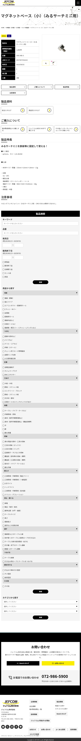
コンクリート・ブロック (12, 392)
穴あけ (6, 379)
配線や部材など (9, 337)
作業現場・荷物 (9, 415)
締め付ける (8, 566)
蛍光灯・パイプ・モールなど (14, 465)
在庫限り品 (7, 270)
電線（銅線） (8, 299)
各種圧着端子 (8, 368)
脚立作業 (7, 468)
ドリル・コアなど (10, 345)
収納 (5, 437)
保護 (5, 406)
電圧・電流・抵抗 (10, 508)
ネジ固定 (7, 575)
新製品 (6, 263)
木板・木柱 (7, 384)
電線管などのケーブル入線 (13, 535)
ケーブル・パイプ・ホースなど (14, 411)
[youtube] (3, 731)
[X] (6, 731)
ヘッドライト (8, 488)
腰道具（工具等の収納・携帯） (14, 461)
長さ (5, 519)
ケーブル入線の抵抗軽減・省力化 (15, 542)
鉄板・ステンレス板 (11, 388)
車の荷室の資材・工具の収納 (14, 442)
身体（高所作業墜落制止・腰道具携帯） (18, 423)
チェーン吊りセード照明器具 (14, 352)
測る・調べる (9, 499)
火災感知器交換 (9, 359)
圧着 (5, 363)
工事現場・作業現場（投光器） (14, 492)
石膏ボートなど (9, 325)
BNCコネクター (9, 376)
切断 (5, 294)
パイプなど (7, 341)
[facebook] (14, 731)
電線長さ (7, 523)
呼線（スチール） (10, 348)
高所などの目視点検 (11, 526)
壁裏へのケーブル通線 (11, 550)
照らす (6, 472)
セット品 (7, 274)
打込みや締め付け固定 (11, 571)
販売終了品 (7, 267)
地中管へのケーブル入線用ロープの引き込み (19, 539)
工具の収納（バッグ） (11, 450)
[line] (18, 731)
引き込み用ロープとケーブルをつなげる (17, 562)
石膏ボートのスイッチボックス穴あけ (17, 403)
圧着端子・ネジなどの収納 (13, 453)
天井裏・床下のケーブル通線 (14, 546)
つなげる (7, 553)
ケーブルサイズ (9, 515)
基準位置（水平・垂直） (12, 511)
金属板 (6, 314)
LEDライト (7, 484)
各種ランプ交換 (9, 356)
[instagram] (10, 731)
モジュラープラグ (10, 372)
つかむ (6, 332)
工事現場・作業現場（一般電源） (15, 481)
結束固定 (7, 578)
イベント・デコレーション (13, 495)
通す (5, 530)
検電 (5, 504)
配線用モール (8, 318)
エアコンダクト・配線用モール (14, 306)
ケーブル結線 (8, 559)
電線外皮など (8, 321)
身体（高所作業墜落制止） (13, 419)
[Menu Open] (78, 3)
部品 (5, 278)
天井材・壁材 (8, 399)
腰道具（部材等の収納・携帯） (14, 457)
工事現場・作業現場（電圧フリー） (16, 477)
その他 (6, 582)
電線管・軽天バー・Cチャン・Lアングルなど (19, 329)
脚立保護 (7, 434)
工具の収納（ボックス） (12, 446)
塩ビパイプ (7, 303)
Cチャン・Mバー (9, 310)
